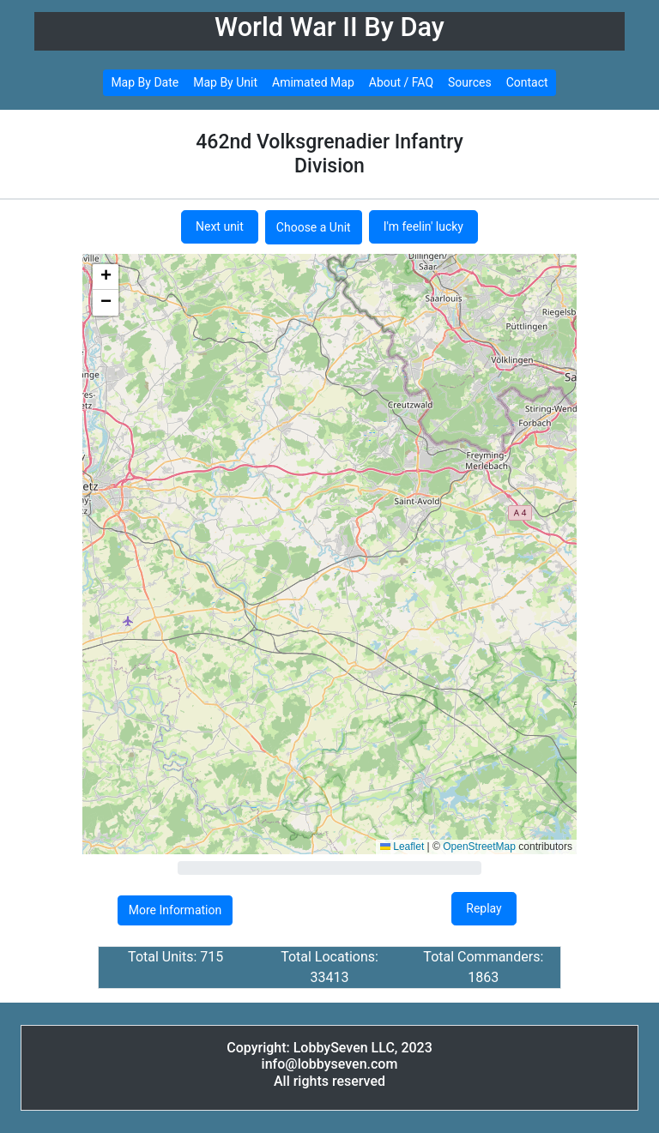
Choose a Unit (313, 227)
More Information (175, 910)
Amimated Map (313, 82)
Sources (470, 82)
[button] (105, 277)
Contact (527, 82)
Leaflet (402, 847)
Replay (483, 908)
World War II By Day (329, 27)
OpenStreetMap (479, 847)
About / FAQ (401, 82)
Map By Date (144, 82)
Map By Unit (225, 82)
